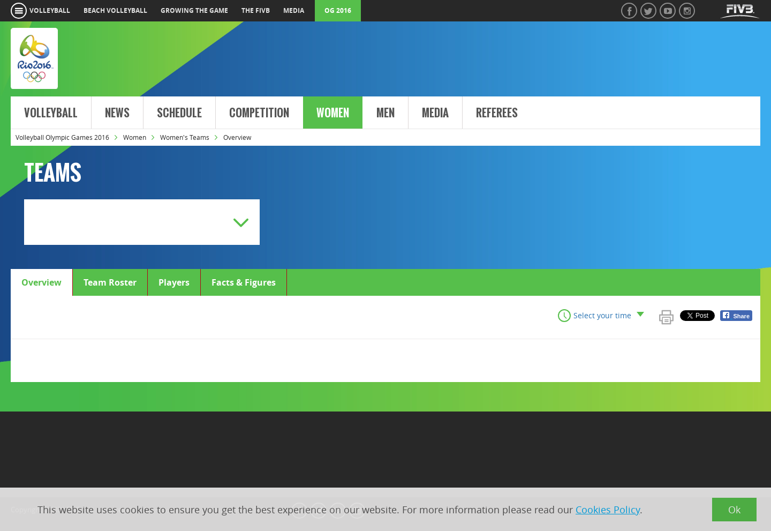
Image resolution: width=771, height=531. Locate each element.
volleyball (49, 10)
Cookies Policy (608, 509)
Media (435, 113)
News (117, 113)
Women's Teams (184, 137)
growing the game (194, 10)
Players (174, 282)
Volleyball (51, 113)
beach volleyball (115, 10)
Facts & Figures (243, 282)
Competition (259, 113)
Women (332, 113)
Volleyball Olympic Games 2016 (62, 137)
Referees (497, 113)
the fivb (255, 10)
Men (385, 113)
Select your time (602, 315)
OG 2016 (337, 10)
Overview (41, 282)
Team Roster (110, 282)
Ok (734, 509)
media (293, 10)
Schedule (179, 113)
